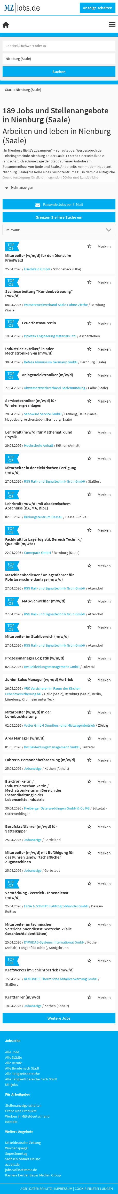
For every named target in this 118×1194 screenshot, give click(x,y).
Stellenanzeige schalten (23, 1105)
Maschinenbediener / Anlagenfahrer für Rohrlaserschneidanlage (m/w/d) (39, 577)
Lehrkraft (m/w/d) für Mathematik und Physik (38, 434)
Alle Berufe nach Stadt (22, 1068)
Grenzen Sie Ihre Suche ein (59, 217)
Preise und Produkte (21, 1111)
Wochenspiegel (16, 1148)
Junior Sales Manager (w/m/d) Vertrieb (39, 679)
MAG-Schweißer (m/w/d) (43, 600)
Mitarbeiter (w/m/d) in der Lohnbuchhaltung (28, 714)
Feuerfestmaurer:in (39, 322)
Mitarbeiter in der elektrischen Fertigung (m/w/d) (40, 470)
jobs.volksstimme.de (21, 1169)
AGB (23, 1188)
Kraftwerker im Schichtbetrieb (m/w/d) (39, 969)
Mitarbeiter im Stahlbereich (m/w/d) (37, 636)
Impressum (63, 1188)
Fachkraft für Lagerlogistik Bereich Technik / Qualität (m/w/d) (43, 541)
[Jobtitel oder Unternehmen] (59, 46)
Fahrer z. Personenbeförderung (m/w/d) (40, 759)
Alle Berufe (13, 1063)
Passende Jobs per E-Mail (59, 204)
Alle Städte (13, 1057)
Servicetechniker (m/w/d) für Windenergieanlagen (30, 403)
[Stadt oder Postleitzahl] (59, 58)
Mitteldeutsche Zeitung (23, 1142)
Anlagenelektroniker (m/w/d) (47, 374)
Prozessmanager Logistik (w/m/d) (34, 658)
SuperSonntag (16, 1153)
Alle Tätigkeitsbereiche (22, 1073)
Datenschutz (40, 1188)
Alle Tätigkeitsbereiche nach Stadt (31, 1079)
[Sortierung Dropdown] (110, 229)
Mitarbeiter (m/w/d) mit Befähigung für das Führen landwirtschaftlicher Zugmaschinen (39, 857)
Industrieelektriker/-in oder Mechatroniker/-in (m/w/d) (29, 351)
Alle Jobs (12, 1052)
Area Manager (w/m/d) (24, 738)
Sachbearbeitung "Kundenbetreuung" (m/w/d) (39, 293)
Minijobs (11, 1084)
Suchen (59, 71)
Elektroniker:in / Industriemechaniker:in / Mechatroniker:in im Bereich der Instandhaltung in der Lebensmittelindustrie (33, 790)
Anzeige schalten (97, 7)
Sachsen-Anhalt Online (22, 1159)
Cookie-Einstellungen (94, 1188)
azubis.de (12, 1164)
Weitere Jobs (59, 1018)
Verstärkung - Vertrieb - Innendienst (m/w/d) (36, 895)
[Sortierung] (54, 229)
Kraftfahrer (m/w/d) (22, 997)
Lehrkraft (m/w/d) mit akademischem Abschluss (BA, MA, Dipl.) (37, 506)
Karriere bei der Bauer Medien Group (33, 1175)
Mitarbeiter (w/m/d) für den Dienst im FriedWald (38, 258)
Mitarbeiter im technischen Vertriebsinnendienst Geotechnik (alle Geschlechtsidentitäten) (38, 929)
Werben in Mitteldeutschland (27, 1116)
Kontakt (11, 1121)
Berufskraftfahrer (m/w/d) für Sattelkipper (31, 829)
